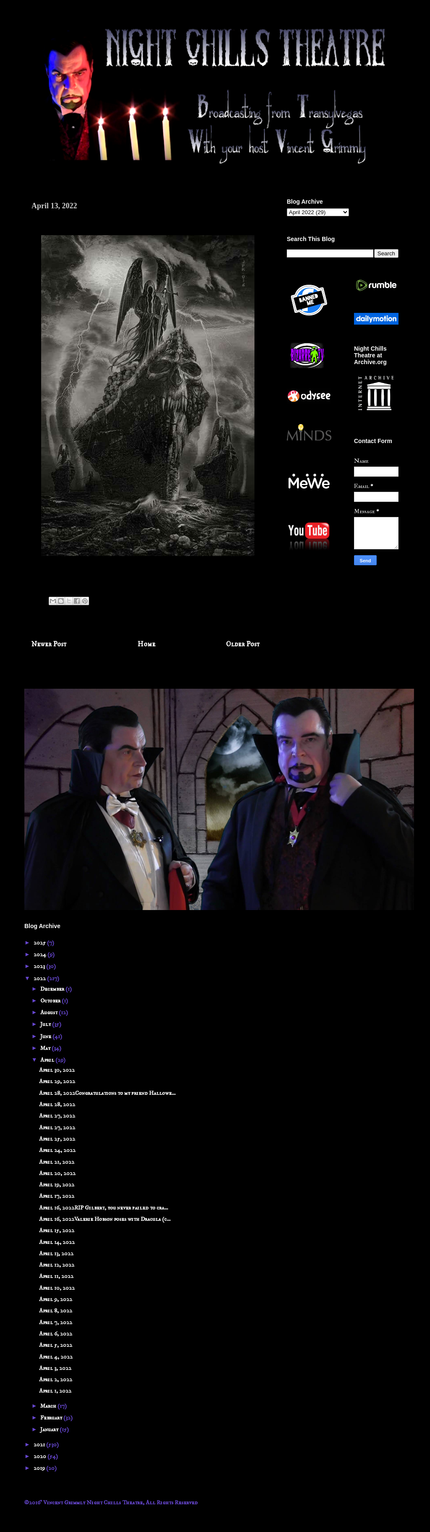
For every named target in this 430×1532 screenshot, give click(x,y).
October (51, 1001)
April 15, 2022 (56, 1230)
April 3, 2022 (55, 1368)
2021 (40, 1444)
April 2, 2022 (55, 1379)
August (49, 1012)
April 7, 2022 (55, 1322)
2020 (40, 1456)
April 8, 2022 (55, 1310)
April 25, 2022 (57, 1139)
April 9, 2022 (55, 1299)
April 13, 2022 (56, 1253)
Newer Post (49, 644)
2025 (40, 943)
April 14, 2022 (57, 1242)
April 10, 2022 (57, 1288)
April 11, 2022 (56, 1276)
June (46, 1036)
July (46, 1024)
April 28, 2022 (57, 1104)
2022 (40, 978)
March (49, 1406)
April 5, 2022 (55, 1345)
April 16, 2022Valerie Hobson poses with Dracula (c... (104, 1219)
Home (146, 644)
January (50, 1429)
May (46, 1048)
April (47, 1060)
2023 (40, 966)
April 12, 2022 (56, 1265)
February (51, 1418)
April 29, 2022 (57, 1081)
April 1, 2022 (55, 1391)
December (53, 989)
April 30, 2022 (57, 1070)
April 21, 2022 (56, 1162)
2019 (40, 1468)
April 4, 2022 (56, 1357)
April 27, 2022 (57, 1116)
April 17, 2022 (56, 1196)
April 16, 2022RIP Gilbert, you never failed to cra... (103, 1208)
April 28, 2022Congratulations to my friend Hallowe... (107, 1093)
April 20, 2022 (57, 1173)
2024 (40, 954)
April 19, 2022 (56, 1184)
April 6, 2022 (55, 1334)
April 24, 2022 (57, 1150)
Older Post (243, 644)
